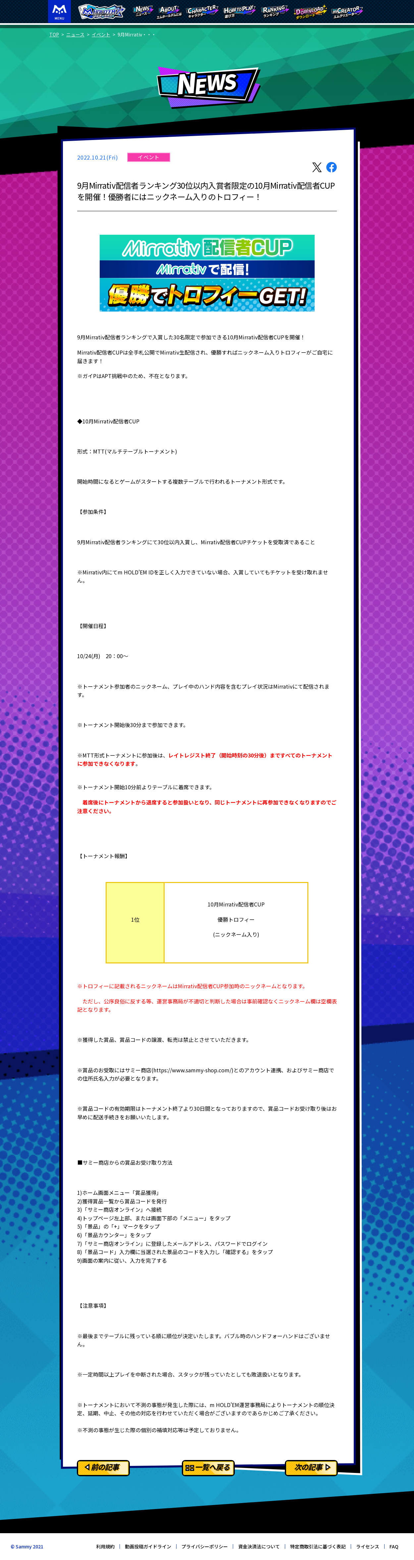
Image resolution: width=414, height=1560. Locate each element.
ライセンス (367, 1546)
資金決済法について (259, 1546)
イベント (101, 34)
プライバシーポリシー (204, 1546)
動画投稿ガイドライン (148, 1546)
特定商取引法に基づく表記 (318, 1546)
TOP (54, 34)
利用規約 (105, 1546)
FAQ (393, 1546)
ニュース (75, 34)
